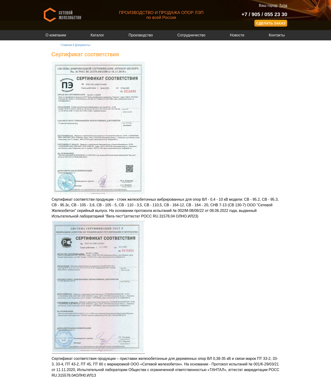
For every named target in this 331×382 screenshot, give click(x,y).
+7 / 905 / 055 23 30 (264, 14)
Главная (66, 45)
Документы (82, 45)
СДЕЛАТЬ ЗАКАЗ (271, 23)
